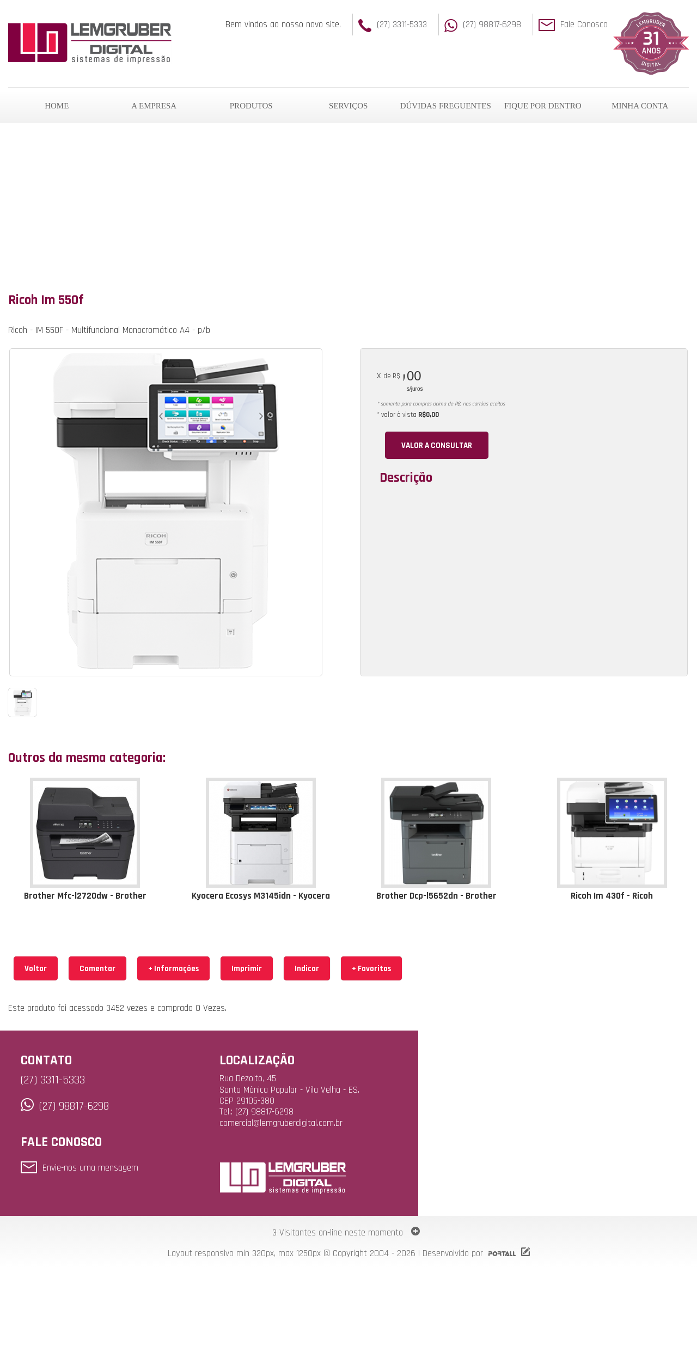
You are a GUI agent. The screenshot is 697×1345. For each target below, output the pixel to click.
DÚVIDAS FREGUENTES (445, 105)
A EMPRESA (153, 105)
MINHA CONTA (640, 105)
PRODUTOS (251, 105)
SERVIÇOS (348, 105)
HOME (57, 105)
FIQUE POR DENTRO (543, 105)
